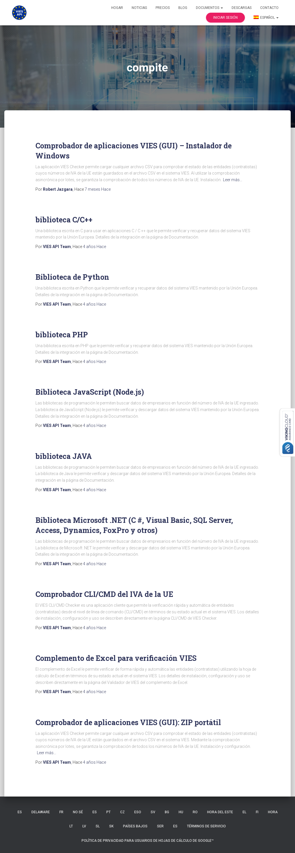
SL (98, 826)
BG (167, 812)
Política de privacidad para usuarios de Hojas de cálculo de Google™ (148, 841)
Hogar (117, 8)
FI (257, 812)
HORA (273, 812)
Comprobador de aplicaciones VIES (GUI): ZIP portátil (128, 722)
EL (244, 812)
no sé (78, 812)
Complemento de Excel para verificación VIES (115, 658)
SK (111, 826)
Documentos (209, 8)
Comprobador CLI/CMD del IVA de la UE (104, 594)
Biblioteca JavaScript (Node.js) (89, 392)
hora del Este (220, 812)
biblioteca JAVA (63, 456)
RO (195, 812)
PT (108, 812)
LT (71, 826)
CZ (122, 812)
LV (84, 826)
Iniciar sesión (225, 18)
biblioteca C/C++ (63, 219)
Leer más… (232, 179)
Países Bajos (135, 826)
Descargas (241, 8)
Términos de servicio (206, 826)
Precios (163, 8)
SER (160, 826)
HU (181, 812)
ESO (137, 812)
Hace (98, 189)
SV (153, 812)
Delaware (40, 812)
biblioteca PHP (61, 334)
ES (20, 812)
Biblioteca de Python (72, 277)
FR (61, 812)
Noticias (139, 8)
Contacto (269, 8)
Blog (182, 8)
